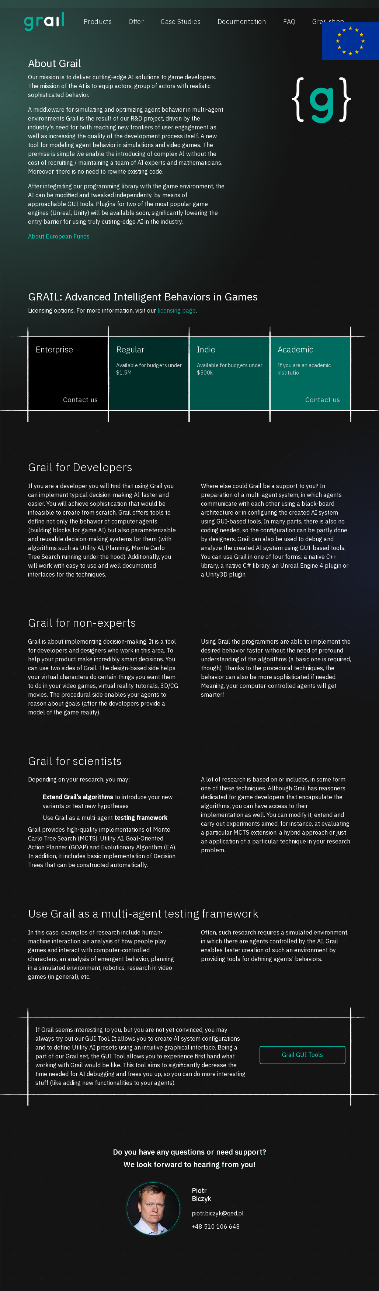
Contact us (80, 399)
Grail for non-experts (82, 623)
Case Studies (181, 21)
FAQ (289, 21)
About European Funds (59, 236)
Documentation (242, 21)
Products (98, 21)
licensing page (176, 310)
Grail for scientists (75, 761)
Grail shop (328, 21)
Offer (136, 21)
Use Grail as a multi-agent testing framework (143, 914)
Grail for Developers (80, 467)
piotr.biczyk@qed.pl (218, 1213)
